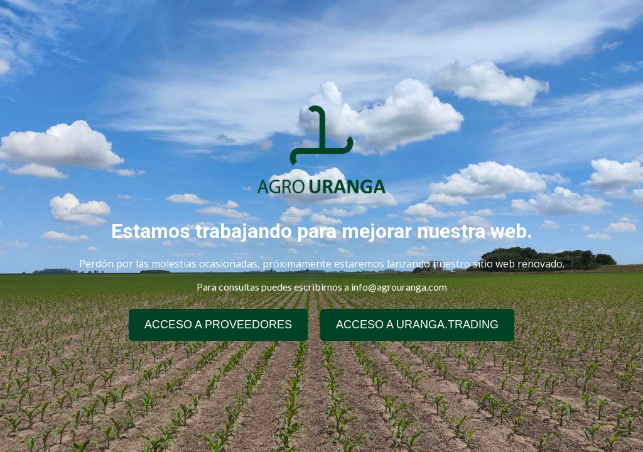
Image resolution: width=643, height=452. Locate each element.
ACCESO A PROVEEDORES (218, 324)
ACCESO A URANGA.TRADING (417, 324)
